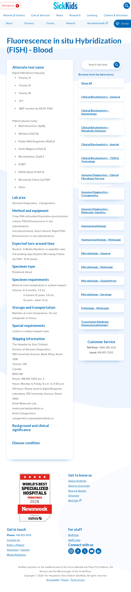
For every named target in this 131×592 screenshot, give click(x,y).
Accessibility (52, 579)
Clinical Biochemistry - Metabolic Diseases (95, 129)
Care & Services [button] (40, 15)
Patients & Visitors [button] (14, 15)
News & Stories (77, 491)
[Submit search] (126, 5)
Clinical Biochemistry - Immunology (95, 112)
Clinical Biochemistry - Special (100, 144)
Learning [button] (92, 15)
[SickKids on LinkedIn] (98, 551)
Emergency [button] (10, 6)
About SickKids (77, 481)
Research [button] (75, 15)
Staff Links (74, 540)
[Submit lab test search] (117, 65)
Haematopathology (93, 225)
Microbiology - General (95, 253)
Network (70, 23)
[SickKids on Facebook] (78, 551)
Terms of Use (78, 579)
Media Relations (16, 555)
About (9, 23)
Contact (50, 23)
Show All (86, 83)
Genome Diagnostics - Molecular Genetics (95, 210)
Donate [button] (122, 24)
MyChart (73, 500)
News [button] (59, 15)
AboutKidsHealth (96, 23)
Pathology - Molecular (95, 308)
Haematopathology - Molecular (101, 239)
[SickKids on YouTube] (91, 551)
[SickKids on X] (85, 551)
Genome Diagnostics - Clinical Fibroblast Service (100, 176)
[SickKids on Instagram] (71, 551)
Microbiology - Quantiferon (98, 280)
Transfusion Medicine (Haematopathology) (95, 323)
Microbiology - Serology (96, 294)
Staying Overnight (79, 486)
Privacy (65, 579)
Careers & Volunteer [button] (116, 15)
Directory (29, 23)
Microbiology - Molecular (97, 267)
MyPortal (73, 535)
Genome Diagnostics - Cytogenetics (95, 193)
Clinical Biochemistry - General (100, 96)
